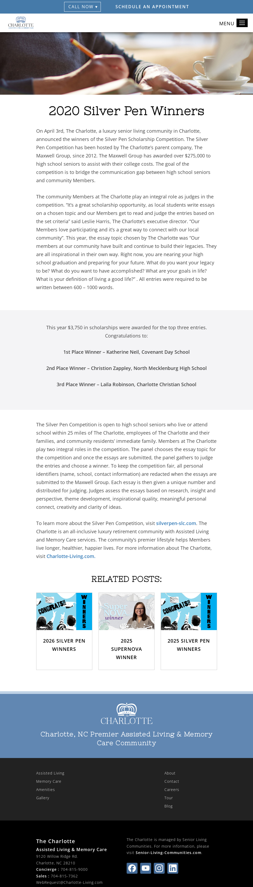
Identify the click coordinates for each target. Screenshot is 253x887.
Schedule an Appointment (152, 7)
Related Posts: (126, 579)
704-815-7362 (64, 875)
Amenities (45, 789)
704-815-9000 (74, 869)
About (170, 773)
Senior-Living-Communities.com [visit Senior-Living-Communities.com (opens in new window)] (168, 852)
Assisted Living (50, 773)
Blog (168, 806)
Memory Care (48, 781)
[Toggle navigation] (242, 23)
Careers (171, 789)
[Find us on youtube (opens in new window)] (145, 868)
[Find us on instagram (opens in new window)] (159, 868)
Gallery (42, 797)
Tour (168, 797)
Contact (171, 781)
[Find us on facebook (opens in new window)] (132, 868)
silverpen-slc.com (176, 523)
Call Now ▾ (83, 7)
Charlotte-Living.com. (71, 556)
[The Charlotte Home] (21, 23)
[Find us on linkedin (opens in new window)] (172, 868)
